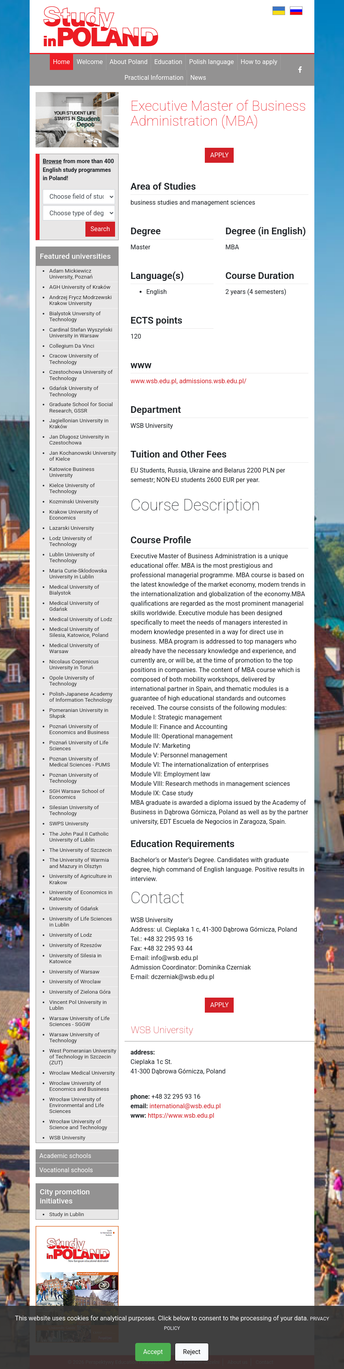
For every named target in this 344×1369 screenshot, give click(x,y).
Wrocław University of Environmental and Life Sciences (76, 1105)
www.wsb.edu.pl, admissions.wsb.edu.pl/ (188, 381)
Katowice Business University (72, 472)
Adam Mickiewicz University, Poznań (71, 273)
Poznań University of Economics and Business (79, 729)
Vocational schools (66, 1170)
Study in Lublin (66, 1214)
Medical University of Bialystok (74, 590)
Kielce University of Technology (72, 488)
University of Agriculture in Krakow (80, 879)
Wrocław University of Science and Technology (78, 1124)
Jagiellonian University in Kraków (79, 423)
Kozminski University (74, 501)
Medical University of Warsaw (74, 648)
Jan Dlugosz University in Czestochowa (79, 439)
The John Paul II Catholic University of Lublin (79, 836)
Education (168, 62)
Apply (219, 155)
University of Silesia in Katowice (75, 958)
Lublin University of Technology (72, 557)
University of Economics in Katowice (81, 895)
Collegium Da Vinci (72, 346)
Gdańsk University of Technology (73, 391)
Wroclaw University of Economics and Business (79, 1086)
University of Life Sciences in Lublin (80, 921)
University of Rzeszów (75, 945)
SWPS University (69, 823)
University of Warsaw (74, 971)
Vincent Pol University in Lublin (78, 1005)
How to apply (259, 62)
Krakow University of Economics (73, 514)
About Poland (128, 62)
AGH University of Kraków (80, 287)
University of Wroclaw (75, 981)
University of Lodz (70, 935)
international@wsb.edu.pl (185, 1106)
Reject (191, 1352)
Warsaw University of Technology (74, 1037)
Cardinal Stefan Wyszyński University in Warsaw (80, 332)
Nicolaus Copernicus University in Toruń (74, 664)
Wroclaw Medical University (82, 1073)
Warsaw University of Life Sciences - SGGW (79, 1021)
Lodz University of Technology (70, 541)
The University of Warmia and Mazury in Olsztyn (79, 863)
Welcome (90, 62)
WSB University (67, 1137)
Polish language (211, 62)
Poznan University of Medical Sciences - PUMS (79, 761)
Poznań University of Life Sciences (78, 745)
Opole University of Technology (72, 680)
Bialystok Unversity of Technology (75, 316)
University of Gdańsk (73, 908)
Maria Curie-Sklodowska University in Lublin (78, 573)
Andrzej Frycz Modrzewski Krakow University (80, 300)
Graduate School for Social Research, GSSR (81, 407)
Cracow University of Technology (73, 358)
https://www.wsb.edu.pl (181, 1115)
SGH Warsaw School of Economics (77, 794)
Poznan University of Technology (73, 778)
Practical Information (154, 77)
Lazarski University (71, 528)
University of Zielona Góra (80, 992)
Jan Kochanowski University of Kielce (82, 456)
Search (100, 229)
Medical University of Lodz (80, 619)
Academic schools (65, 1156)
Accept (153, 1352)
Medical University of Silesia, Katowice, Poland (79, 632)
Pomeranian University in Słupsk (79, 713)
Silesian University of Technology (74, 810)
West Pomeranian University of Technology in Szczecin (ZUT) (82, 1056)
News (198, 77)
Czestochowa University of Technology (81, 375)
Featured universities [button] (75, 256)
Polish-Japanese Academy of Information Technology (81, 697)
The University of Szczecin (80, 850)
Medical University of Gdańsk (74, 606)
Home (61, 62)
